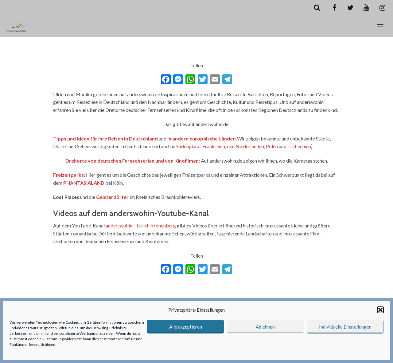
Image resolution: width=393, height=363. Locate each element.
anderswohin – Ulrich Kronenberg (141, 225)
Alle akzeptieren (185, 326)
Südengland (188, 146)
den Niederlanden (245, 146)
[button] (380, 310)
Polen (272, 146)
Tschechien (299, 146)
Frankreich (213, 146)
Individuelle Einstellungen (345, 326)
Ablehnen (265, 326)
